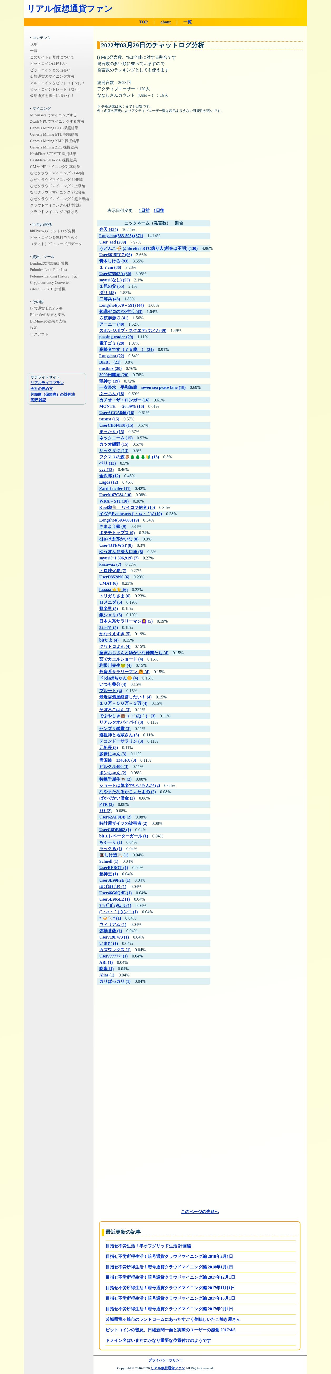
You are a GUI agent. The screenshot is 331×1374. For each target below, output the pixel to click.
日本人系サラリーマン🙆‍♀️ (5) (126, 621)
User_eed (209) (112, 242)
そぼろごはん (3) (115, 709)
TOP (143, 22)
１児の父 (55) (111, 286)
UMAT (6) (108, 583)
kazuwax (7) (110, 564)
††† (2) (105, 810)
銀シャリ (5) (110, 615)
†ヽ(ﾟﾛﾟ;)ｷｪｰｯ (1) (115, 905)
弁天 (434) (108, 229)
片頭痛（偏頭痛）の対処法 (53, 394)
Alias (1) (106, 975)
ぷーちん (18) (111, 393)
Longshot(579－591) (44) (121, 305)
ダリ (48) (107, 292)
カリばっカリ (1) (115, 981)
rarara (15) (109, 419)
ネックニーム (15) (116, 438)
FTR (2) (106, 804)
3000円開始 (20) (114, 375)
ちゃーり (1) (110, 842)
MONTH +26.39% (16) (121, 406)
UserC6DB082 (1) (115, 829)
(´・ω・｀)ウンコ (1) (118, 912)
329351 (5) (108, 627)
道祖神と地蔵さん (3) (119, 735)
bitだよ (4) (108, 640)
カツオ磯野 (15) (114, 444)
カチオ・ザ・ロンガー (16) (124, 400)
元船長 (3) (108, 747)
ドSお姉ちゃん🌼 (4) (118, 678)
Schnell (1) (108, 861)
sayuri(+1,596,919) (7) (119, 558)
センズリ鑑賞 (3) (115, 728)
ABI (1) (106, 962)
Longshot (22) (111, 356)
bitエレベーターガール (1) (123, 836)
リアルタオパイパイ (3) (121, 722)
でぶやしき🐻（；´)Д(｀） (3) (127, 716)
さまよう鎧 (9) (112, 526)
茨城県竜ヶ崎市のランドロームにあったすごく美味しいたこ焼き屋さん (173, 1319)
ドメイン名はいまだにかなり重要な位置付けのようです (158, 1340)
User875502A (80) (115, 273)
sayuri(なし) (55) (114, 280)
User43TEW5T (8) (115, 545)
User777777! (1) (113, 956)
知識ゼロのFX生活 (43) (120, 311)
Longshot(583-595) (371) (121, 236)
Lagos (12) (108, 482)
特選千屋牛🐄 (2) (115, 779)
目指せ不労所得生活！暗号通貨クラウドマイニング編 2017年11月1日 (170, 1288)
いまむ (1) (108, 943)
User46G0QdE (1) (115, 893)
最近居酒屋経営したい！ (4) (125, 697)
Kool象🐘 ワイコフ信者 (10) (127, 507)
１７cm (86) (110, 267)
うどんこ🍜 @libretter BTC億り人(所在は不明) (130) (148, 248)
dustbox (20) (110, 368)
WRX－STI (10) (114, 501)
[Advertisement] (200, 162)
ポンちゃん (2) (112, 773)
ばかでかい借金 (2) (117, 798)
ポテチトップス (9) (117, 532)
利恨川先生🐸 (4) (115, 665)
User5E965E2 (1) (114, 899)
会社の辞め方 (42, 388)
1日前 (144, 210)
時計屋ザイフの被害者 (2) (123, 823)
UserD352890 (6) (114, 577)
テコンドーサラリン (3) (121, 741)
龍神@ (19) (109, 381)
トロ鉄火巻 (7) (112, 570)
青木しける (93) (114, 261)
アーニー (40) (111, 324)
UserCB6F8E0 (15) (116, 425)
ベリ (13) (107, 463)
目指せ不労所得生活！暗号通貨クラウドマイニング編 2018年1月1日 (169, 1267)
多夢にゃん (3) (112, 754)
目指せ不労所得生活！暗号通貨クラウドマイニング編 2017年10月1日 (170, 1298)
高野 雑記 (38, 400)
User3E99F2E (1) (114, 880)
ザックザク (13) (114, 450)
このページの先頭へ (200, 1211)
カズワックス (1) (115, 950)
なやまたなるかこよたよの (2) (127, 792)
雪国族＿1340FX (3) (117, 760)
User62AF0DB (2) (115, 817)
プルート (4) (110, 690)
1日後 (159, 210)
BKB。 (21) (109, 362)
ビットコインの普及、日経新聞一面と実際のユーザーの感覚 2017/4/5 (170, 1330)
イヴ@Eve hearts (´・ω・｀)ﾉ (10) (130, 514)
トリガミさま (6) (115, 596)
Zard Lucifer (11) (115, 488)
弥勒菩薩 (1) (110, 931)
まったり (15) (111, 431)
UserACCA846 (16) (116, 412)
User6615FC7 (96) (115, 254)
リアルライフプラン (47, 383)
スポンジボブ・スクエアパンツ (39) (132, 330)
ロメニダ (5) (110, 602)
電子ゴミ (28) (111, 343)
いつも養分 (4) (112, 684)
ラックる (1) (110, 848)
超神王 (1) (108, 874)
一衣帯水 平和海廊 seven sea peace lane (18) (142, 387)
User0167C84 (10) (115, 495)
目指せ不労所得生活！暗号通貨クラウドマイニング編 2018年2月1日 (169, 1256)
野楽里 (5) (108, 608)
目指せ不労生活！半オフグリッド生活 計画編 (148, 1246)
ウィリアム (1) (112, 924)
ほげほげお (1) (112, 886)
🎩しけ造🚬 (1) (114, 855)
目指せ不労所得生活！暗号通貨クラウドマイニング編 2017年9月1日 (169, 1309)
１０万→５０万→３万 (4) (123, 703)
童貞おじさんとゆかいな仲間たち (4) (134, 653)
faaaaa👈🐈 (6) (113, 589)
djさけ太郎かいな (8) (119, 539)
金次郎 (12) (109, 476)
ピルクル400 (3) (114, 766)
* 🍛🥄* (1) (110, 918)
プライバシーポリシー (166, 1360)
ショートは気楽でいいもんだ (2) (129, 785)
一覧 (187, 22)
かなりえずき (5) (115, 634)
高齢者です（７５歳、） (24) (126, 349)
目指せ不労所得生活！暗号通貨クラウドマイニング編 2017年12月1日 (170, 1277)
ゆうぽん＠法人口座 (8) (121, 551)
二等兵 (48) (109, 299)
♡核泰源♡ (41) (114, 318)
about (165, 22)
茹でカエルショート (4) (121, 659)
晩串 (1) (106, 968)
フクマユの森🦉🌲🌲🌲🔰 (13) (129, 457)
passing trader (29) (116, 337)
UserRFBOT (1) (113, 867)
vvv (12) (106, 469)
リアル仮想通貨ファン (70, 8)
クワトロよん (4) (115, 646)
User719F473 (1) (114, 937)
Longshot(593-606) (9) (119, 520)
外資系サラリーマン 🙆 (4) (124, 671)
